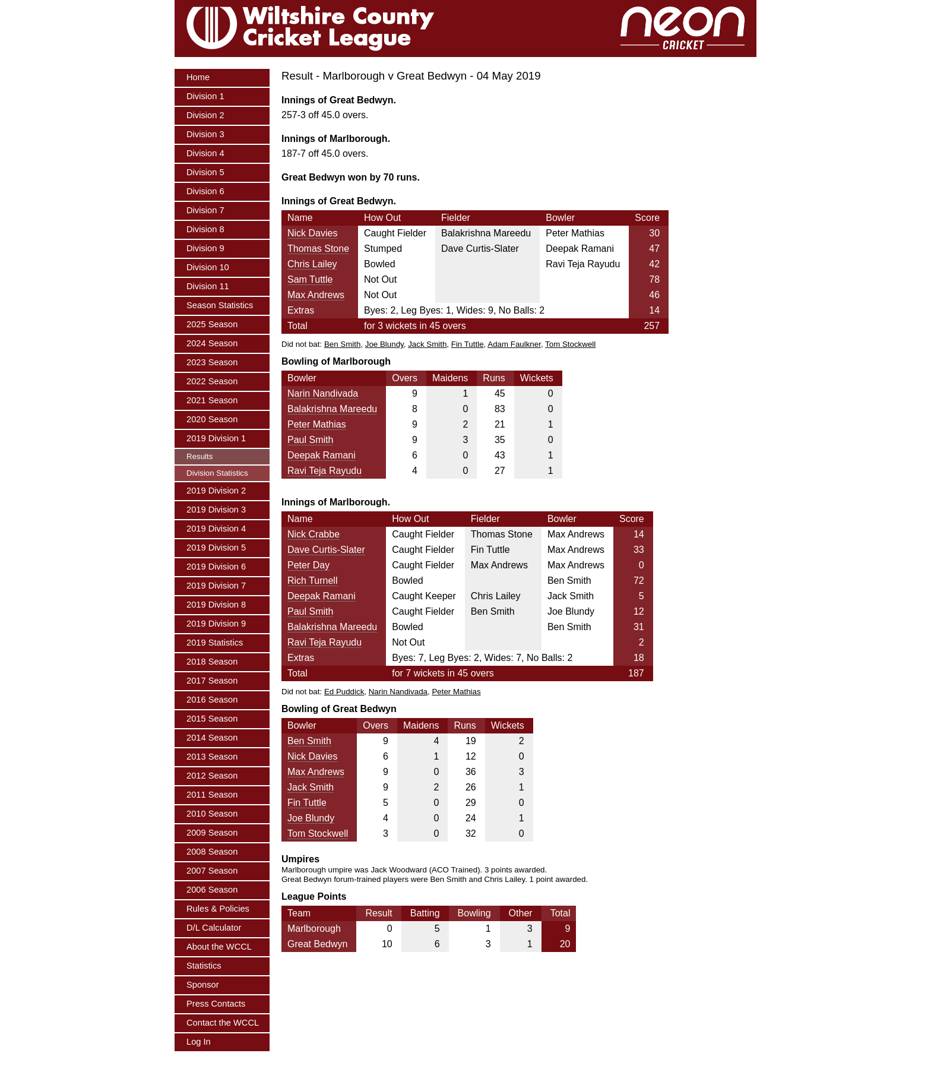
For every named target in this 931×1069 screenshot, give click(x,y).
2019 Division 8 (216, 604)
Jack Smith (427, 344)
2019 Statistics (214, 642)
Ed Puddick (344, 691)
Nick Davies (312, 233)
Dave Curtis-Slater (326, 550)
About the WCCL (219, 946)
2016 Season (212, 699)
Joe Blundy (384, 344)
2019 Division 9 (216, 623)
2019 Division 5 (216, 547)
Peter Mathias (316, 424)
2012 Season (212, 775)
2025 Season (212, 324)
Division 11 (207, 286)
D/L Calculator (213, 927)
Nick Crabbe (313, 534)
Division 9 (205, 248)
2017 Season (212, 680)
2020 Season (212, 419)
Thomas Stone (318, 248)
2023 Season (212, 362)
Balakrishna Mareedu (332, 409)
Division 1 (205, 96)
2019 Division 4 (216, 528)
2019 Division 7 (216, 585)
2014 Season (212, 737)
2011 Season (212, 794)
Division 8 (205, 229)
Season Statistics (219, 305)
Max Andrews (315, 295)
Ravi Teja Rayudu (324, 471)
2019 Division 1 (216, 438)
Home (198, 77)
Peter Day (308, 565)
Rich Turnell (312, 580)
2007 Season (212, 870)
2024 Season (212, 343)
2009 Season (212, 832)
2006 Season (212, 889)
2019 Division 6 (216, 566)
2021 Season (212, 400)
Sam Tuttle (309, 279)
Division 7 (205, 210)
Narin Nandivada (322, 393)
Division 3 (205, 134)
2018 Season (212, 661)
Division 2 (205, 115)
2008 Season (212, 851)
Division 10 (207, 267)
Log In (198, 1041)
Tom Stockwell (570, 344)
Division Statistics (217, 473)
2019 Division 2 (216, 490)
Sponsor (202, 984)
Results (199, 456)
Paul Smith (310, 440)
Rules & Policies (217, 908)
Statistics (203, 965)
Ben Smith (342, 344)
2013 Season (212, 756)
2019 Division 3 (216, 509)
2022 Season (212, 381)
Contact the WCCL (222, 1022)
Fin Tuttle (467, 344)
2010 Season (212, 813)
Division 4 (205, 153)
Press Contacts (215, 1003)
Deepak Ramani (321, 455)
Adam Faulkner (514, 344)
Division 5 (205, 172)
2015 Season (212, 718)
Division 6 (205, 191)
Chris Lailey (312, 264)
